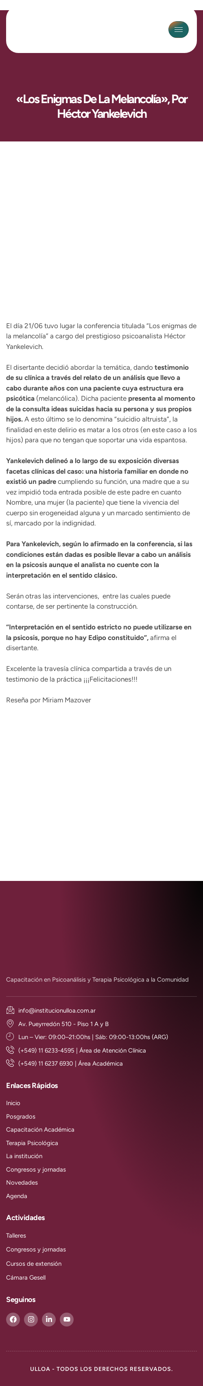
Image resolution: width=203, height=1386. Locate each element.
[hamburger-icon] (178, 29)
